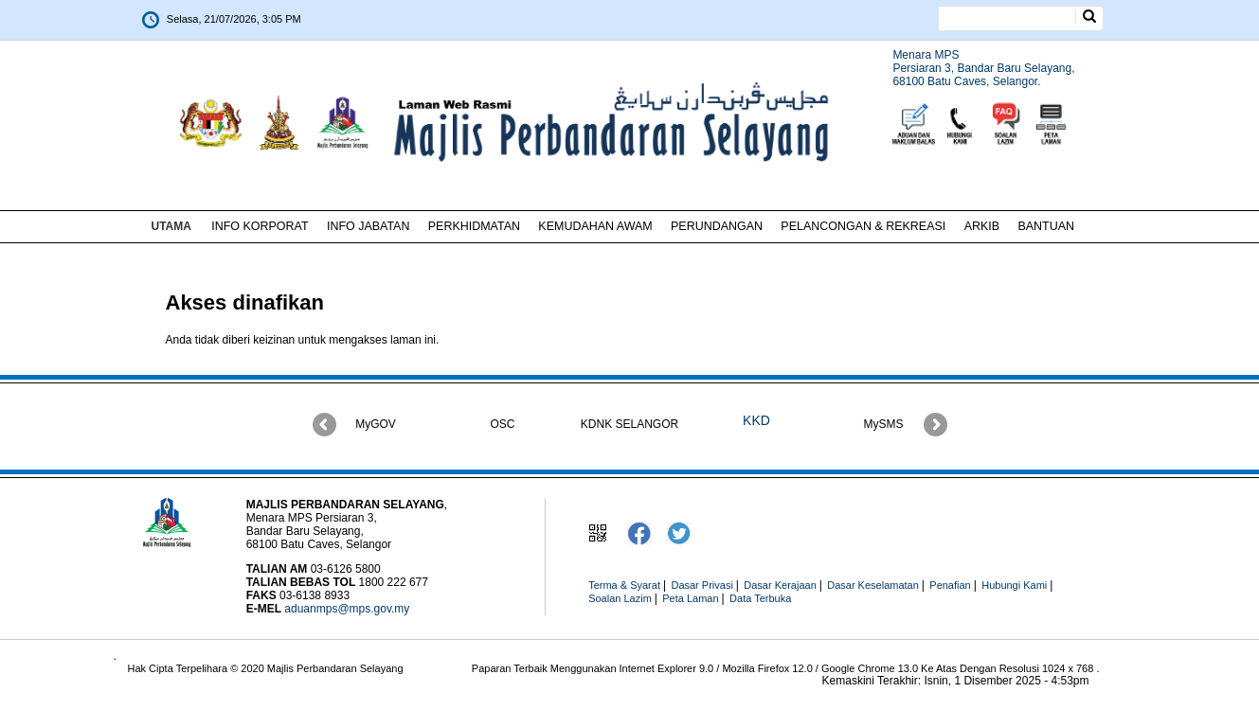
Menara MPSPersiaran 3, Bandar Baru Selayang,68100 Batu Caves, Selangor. (983, 68)
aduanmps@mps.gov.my (346, 608)
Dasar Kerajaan (780, 585)
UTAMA (171, 226)
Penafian (949, 585)
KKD (756, 420)
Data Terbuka (760, 598)
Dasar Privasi (701, 585)
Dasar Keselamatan (873, 585)
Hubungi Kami (1014, 585)
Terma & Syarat (624, 585)
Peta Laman (690, 598)
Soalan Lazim (620, 598)
